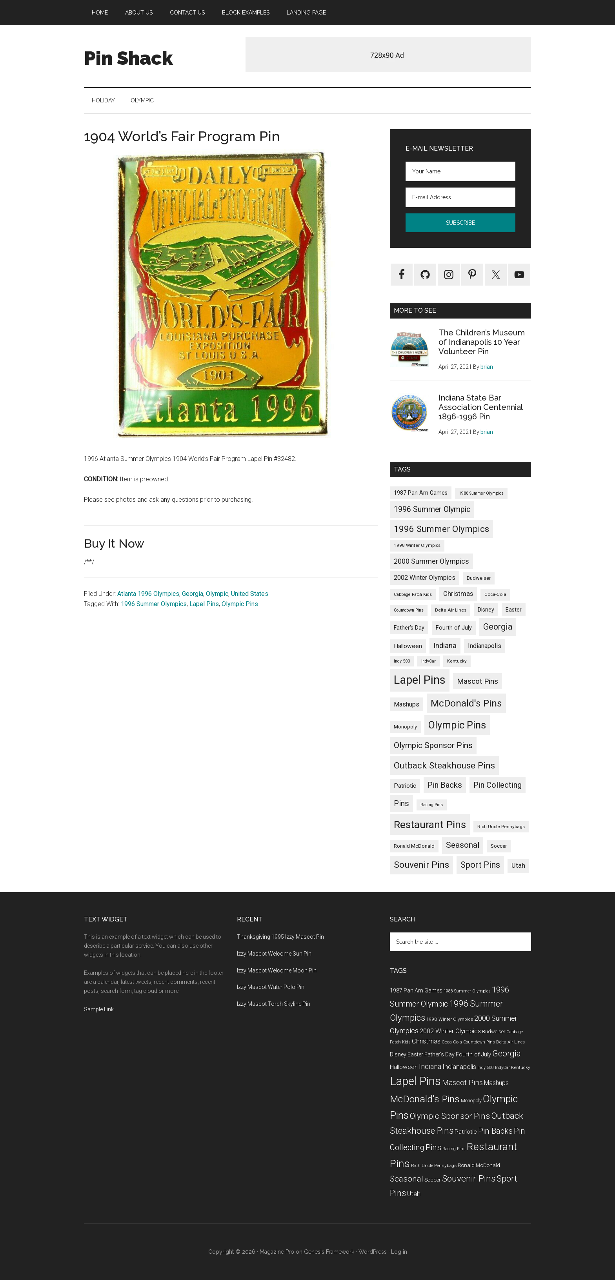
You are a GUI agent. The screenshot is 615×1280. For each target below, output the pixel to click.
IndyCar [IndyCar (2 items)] (428, 661)
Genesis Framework (329, 1252)
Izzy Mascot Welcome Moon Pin (277, 970)
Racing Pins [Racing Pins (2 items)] (431, 804)
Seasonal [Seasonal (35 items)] (462, 845)
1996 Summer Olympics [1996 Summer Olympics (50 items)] (441, 529)
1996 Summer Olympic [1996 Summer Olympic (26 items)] (432, 509)
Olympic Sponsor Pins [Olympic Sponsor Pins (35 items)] (433, 745)
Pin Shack (128, 58)
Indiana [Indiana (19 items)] (445, 645)
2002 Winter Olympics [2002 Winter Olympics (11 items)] (424, 577)
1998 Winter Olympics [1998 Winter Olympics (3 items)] (417, 545)
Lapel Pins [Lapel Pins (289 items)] (420, 679)
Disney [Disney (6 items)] (486, 609)
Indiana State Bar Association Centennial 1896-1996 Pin (480, 407)
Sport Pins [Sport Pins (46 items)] (480, 865)
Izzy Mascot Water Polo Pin (270, 987)
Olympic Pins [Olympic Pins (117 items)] (457, 725)
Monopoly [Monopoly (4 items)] (405, 727)
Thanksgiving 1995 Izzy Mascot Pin (280, 937)
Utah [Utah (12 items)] (518, 865)
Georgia (192, 593)
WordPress (372, 1252)
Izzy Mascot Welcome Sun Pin (274, 953)
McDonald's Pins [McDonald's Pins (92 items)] (466, 703)
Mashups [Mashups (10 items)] (406, 704)
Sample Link (99, 1009)
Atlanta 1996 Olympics (148, 593)
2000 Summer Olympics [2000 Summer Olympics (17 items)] (431, 561)
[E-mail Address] (460, 197)
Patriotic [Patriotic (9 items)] (405, 785)
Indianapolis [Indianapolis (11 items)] (484, 646)
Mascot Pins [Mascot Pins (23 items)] (477, 681)
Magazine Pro (277, 1252)
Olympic (217, 593)
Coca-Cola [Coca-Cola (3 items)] (495, 594)
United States (249, 593)
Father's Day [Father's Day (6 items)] (409, 628)
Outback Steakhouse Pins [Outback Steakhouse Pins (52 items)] (444, 765)
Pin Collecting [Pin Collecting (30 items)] (497, 785)
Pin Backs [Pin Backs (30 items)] (445, 785)
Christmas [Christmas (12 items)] (458, 593)
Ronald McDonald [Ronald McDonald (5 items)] (414, 846)
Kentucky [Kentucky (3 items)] (457, 661)
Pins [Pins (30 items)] (401, 803)
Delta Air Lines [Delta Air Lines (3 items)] (450, 610)
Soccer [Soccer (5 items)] (499, 846)
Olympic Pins (240, 604)
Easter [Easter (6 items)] (514, 609)
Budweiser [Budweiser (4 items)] (479, 578)
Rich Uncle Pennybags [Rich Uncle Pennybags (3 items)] (501, 826)
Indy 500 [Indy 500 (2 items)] (402, 661)
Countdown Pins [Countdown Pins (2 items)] (409, 610)
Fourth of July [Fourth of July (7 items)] (454, 627)
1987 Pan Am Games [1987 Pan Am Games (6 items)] (421, 493)
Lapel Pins (204, 604)
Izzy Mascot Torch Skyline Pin (273, 1004)
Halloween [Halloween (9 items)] (408, 646)
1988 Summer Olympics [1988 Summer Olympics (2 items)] (481, 493)
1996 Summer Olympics (154, 604)
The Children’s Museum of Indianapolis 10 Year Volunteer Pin (482, 342)
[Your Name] (460, 171)
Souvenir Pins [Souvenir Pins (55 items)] (421, 864)
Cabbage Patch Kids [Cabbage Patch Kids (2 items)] (413, 594)
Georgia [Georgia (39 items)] (497, 627)
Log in (399, 1252)
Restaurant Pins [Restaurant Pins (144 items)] (430, 824)
